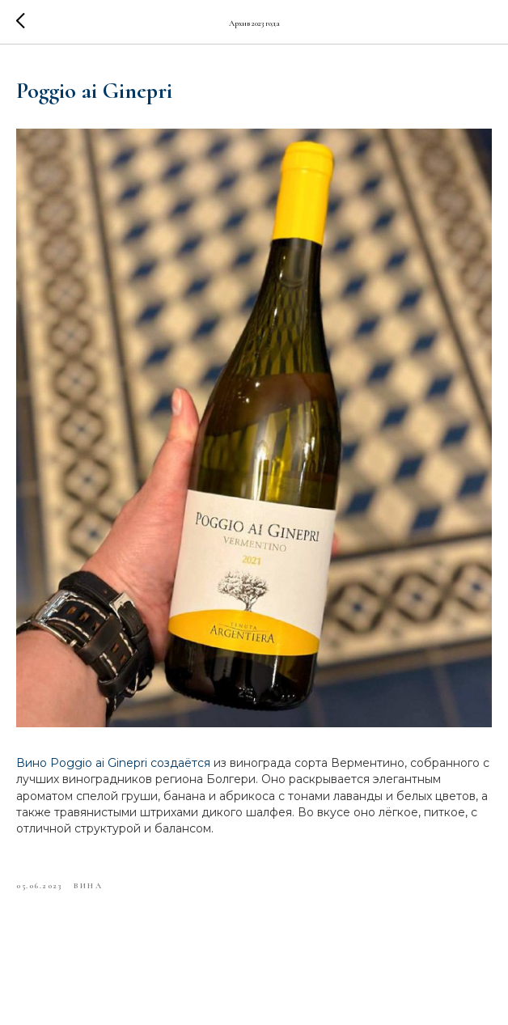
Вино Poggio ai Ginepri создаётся (113, 763)
